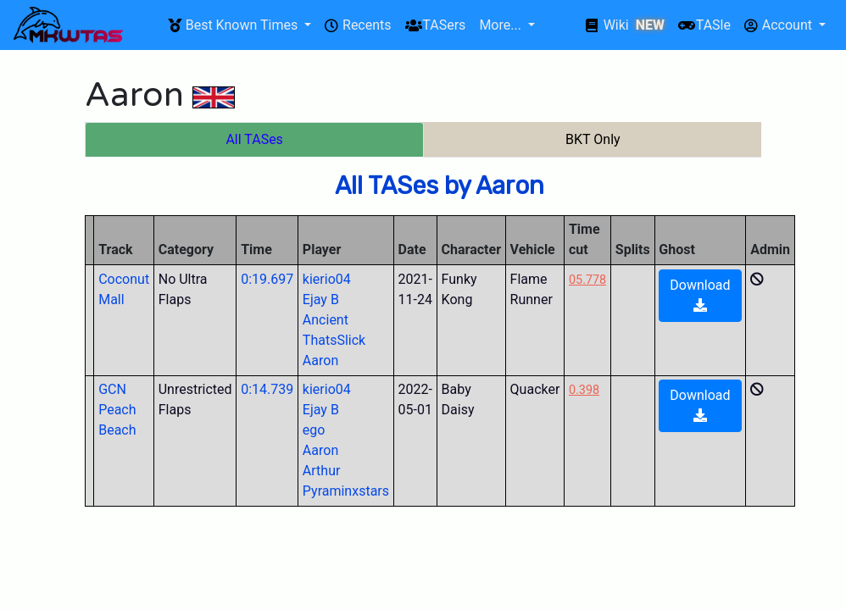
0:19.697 (267, 279)
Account (779, 25)
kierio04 (327, 279)
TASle (704, 25)
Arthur (322, 471)
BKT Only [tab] (593, 139)
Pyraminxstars (346, 491)
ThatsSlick (334, 340)
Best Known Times (234, 25)
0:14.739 (267, 389)
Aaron (320, 360)
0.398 (584, 390)
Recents (358, 25)
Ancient (325, 320)
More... (501, 25)
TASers (435, 25)
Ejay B (321, 299)
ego (314, 430)
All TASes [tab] (253, 139)
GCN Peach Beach (117, 409)
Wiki (625, 25)
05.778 (587, 280)
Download (700, 294)
